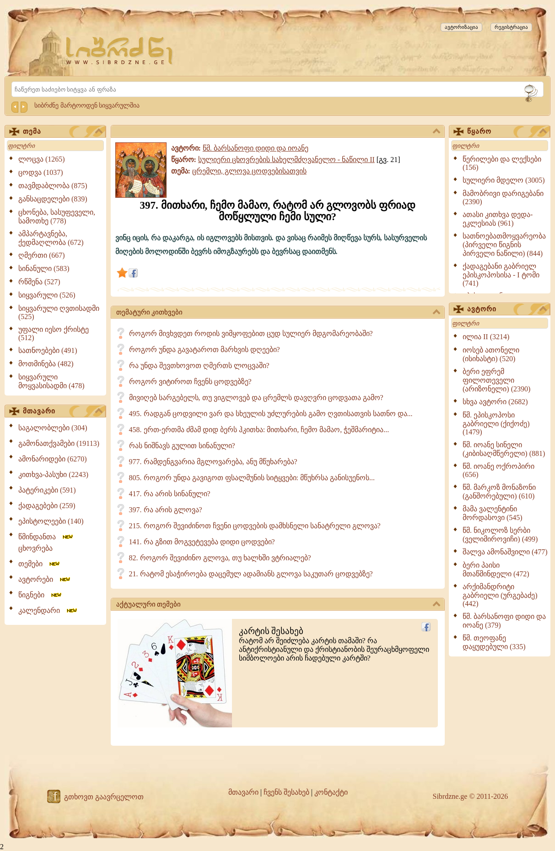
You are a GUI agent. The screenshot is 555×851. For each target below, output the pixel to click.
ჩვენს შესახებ (286, 792)
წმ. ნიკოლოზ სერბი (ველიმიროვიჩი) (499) (500, 534)
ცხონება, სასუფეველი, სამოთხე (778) (56, 216)
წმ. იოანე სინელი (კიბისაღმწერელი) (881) (504, 449)
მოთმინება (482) (46, 364)
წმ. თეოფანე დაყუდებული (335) (494, 642)
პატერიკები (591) (47, 490)
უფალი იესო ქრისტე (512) (53, 333)
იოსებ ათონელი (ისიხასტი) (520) (491, 354)
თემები (39, 564)
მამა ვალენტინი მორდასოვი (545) (493, 513)
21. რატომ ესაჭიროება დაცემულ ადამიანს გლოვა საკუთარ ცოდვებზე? (251, 574)
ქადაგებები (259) (46, 506)
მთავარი (62, 411)
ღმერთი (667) (41, 255)
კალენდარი (48, 610)
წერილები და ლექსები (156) (502, 163)
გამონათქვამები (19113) (58, 443)
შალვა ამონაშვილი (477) (505, 552)
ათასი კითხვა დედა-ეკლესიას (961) (498, 219)
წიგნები (40, 595)
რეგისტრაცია (511, 27)
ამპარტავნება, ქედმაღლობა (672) (51, 238)
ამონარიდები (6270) (52, 459)
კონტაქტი (331, 792)
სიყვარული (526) (46, 295)
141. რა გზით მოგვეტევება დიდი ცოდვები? (202, 542)
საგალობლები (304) (52, 428)
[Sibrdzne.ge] (120, 50)
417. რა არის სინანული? (169, 494)
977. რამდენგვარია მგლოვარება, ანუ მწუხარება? (213, 462)
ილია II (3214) (486, 337)
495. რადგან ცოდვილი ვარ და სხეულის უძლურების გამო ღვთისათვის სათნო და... (271, 413)
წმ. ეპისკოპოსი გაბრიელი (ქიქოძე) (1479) (496, 423)
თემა (62, 132)
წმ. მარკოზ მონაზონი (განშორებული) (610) (499, 491)
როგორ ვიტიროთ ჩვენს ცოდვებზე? (190, 381)
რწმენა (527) (39, 282)
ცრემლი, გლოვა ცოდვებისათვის (249, 171)
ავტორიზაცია (461, 27)
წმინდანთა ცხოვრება (46, 542)
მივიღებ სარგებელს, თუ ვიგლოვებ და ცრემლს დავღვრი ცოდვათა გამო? (256, 397)
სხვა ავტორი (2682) (495, 402)
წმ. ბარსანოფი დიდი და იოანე (255, 148)
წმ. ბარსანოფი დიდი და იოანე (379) (504, 621)
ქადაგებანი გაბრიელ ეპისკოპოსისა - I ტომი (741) (501, 274)
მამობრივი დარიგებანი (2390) (503, 198)
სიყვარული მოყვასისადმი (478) (51, 381)
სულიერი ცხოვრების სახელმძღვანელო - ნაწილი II (286, 159)
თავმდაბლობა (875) (52, 186)
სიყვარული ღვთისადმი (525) (58, 312)
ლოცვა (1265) (41, 159)
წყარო (507, 132)
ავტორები (44, 579)
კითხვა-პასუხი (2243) (53, 474)
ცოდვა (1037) (40, 172)
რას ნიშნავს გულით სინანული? (182, 446)
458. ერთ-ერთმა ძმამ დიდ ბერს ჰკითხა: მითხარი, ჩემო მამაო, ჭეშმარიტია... (259, 430)
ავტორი (507, 309)
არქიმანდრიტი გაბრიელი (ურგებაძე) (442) (500, 595)
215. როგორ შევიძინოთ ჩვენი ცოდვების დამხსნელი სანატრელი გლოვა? (255, 526)
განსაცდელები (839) (52, 199)
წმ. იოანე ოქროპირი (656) (498, 470)
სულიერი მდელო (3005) (504, 180)
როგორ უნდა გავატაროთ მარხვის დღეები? (204, 349)
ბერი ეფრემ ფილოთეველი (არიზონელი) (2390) (496, 380)
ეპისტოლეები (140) (51, 521)
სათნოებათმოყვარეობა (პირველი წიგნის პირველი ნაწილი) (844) (504, 244)
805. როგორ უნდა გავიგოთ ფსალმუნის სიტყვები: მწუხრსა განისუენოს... (252, 478)
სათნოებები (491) (47, 350)
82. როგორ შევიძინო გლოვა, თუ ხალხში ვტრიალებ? (220, 558)
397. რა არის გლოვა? (165, 510)
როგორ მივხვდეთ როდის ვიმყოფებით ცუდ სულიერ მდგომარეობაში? (251, 333)
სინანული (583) (44, 268)
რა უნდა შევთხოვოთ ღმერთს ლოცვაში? (199, 365)
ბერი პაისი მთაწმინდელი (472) (496, 569)
